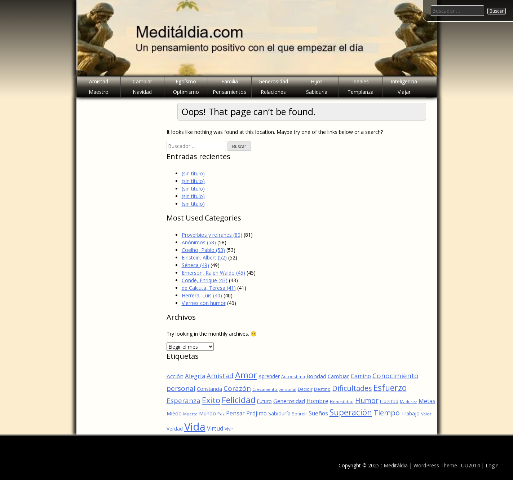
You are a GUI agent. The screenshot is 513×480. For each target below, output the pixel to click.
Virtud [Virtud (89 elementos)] (215, 428)
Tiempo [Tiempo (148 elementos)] (386, 413)
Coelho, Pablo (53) (203, 249)
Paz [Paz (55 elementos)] (221, 414)
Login (492, 465)
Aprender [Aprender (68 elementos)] (269, 376)
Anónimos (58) (199, 242)
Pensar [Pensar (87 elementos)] (235, 413)
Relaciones (273, 91)
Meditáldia (396, 465)
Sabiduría (316, 91)
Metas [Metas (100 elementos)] (427, 401)
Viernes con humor (204, 303)
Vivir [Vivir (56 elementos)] (229, 429)
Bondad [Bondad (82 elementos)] (316, 376)
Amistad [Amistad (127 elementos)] (220, 375)
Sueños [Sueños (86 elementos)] (318, 413)
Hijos (317, 81)
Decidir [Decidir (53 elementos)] (305, 389)
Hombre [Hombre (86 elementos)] (317, 401)
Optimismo (186, 91)
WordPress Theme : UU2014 (447, 465)
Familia (229, 81)
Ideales (360, 81)
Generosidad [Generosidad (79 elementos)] (289, 401)
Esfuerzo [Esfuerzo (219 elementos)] (390, 387)
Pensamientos (229, 91)
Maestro (99, 91)
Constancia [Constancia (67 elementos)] (209, 388)
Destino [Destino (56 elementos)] (322, 389)
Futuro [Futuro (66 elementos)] (264, 401)
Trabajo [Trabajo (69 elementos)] (410, 413)
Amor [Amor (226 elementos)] (246, 375)
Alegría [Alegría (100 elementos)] (195, 376)
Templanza (360, 91)
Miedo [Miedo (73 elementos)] (174, 413)
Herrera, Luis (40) (202, 295)
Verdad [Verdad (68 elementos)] (175, 428)
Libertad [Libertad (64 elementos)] (389, 401)
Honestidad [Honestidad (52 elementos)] (342, 401)
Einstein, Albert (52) (204, 257)
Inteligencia (404, 81)
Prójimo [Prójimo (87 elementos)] (256, 413)
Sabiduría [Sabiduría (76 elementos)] (279, 413)
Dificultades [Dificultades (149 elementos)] (352, 388)
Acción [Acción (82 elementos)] (175, 376)
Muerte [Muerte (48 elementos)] (190, 413)
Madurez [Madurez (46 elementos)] (408, 401)
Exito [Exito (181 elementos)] (211, 400)
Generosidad (273, 81)
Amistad (98, 81)
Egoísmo (186, 81)
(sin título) (193, 173)
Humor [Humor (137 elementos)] (367, 400)
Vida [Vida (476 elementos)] (194, 426)
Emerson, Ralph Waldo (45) (213, 272)
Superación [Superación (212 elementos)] (351, 412)
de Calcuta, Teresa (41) (209, 287)
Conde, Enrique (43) (204, 280)
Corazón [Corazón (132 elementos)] (237, 388)
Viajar (404, 91)
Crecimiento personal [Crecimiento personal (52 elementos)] (274, 389)
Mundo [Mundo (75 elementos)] (207, 413)
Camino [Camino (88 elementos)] (361, 376)
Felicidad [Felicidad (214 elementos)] (239, 400)
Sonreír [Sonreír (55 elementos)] (299, 414)
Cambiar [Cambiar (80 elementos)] (338, 376)
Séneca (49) (195, 265)
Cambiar (142, 81)
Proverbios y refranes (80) (212, 234)
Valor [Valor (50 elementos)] (426, 413)
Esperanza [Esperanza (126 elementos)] (183, 400)
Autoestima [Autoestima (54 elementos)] (293, 377)
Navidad (142, 91)
